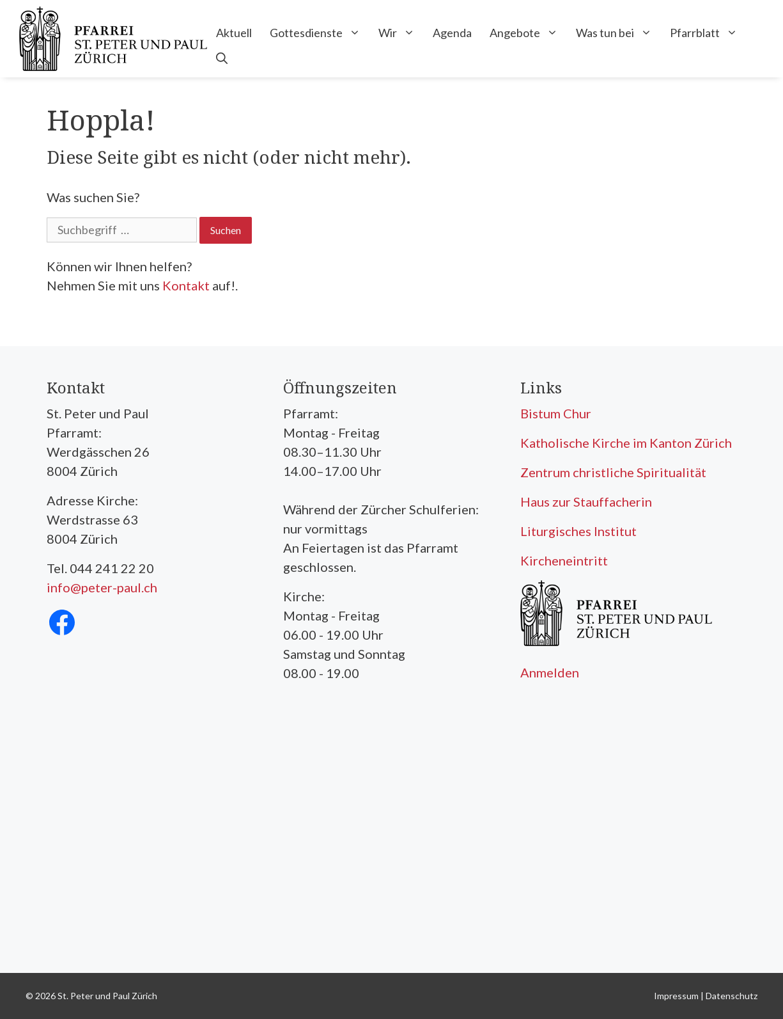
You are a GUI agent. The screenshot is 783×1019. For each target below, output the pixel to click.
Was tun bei (618, 32)
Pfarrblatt (708, 32)
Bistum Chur (555, 413)
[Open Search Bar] (221, 58)
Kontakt (186, 285)
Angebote (528, 32)
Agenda (452, 33)
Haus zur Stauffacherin (586, 501)
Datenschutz (731, 995)
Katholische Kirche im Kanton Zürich (626, 442)
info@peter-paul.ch (102, 587)
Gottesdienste (319, 32)
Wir (401, 32)
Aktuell (234, 33)
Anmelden (549, 672)
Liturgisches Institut (578, 531)
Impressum (676, 995)
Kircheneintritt (564, 560)
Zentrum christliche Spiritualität (613, 472)
